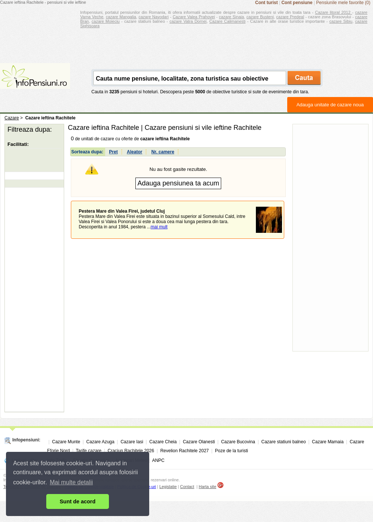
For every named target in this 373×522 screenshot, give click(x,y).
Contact (187, 486)
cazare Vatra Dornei (187, 21)
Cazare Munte (66, 441)
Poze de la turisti (231, 450)
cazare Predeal (290, 17)
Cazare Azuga (100, 441)
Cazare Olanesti (199, 441)
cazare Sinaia (231, 17)
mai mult (159, 226)
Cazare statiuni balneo (283, 441)
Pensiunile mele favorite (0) (343, 2)
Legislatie (167, 486)
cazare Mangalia (121, 17)
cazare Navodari (154, 17)
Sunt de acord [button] (77, 501)
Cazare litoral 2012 (333, 12)
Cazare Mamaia (328, 441)
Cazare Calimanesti (227, 21)
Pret (113, 151)
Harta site (207, 486)
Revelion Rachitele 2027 (184, 450)
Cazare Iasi (131, 441)
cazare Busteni (260, 17)
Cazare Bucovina (238, 441)
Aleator (134, 151)
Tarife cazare (88, 450)
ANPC (158, 460)
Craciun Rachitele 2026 (130, 450)
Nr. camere (162, 151)
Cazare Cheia (162, 441)
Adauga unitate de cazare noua (330, 104)
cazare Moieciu (106, 21)
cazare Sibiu (340, 21)
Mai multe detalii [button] (71, 482)
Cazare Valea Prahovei (194, 17)
